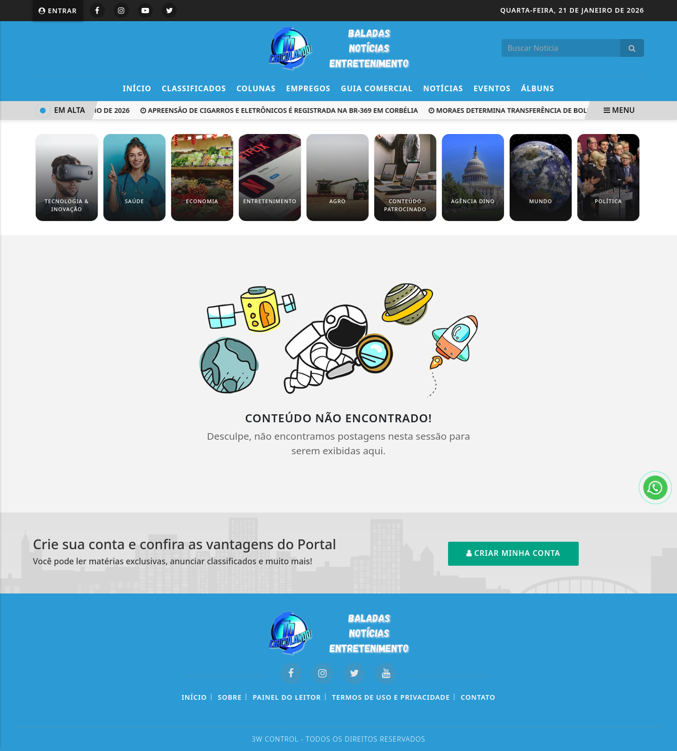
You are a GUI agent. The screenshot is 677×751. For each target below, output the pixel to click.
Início (137, 88)
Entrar (58, 10)
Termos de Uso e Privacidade (391, 697)
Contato (478, 697)
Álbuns (537, 88)
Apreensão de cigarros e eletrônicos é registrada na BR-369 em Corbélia (280, 110)
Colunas (256, 88)
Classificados (194, 88)
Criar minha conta (513, 553)
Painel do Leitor (286, 697)
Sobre (230, 697)
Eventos (492, 88)
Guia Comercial (377, 88)
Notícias (443, 88)
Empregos (308, 88)
